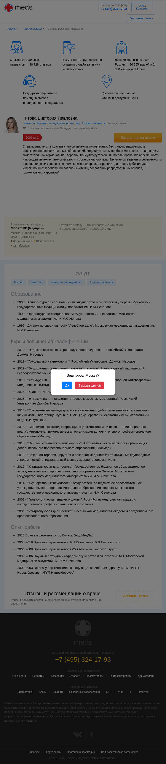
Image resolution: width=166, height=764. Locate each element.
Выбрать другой (89, 385)
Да (67, 385)
